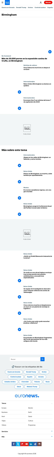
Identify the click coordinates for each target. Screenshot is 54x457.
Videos (4, 425)
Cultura (30, 421)
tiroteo (30, 7)
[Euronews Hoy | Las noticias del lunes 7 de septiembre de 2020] (38, 105)
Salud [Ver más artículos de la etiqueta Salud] (19, 387)
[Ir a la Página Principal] (7, 2)
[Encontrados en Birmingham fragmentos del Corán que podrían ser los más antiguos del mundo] (38, 342)
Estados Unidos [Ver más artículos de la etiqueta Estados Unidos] (10, 382)
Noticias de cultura (30, 65)
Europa (4, 408)
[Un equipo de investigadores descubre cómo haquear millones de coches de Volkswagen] (38, 293)
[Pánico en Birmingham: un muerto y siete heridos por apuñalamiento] (38, 178)
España (50, 7)
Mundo (30, 408)
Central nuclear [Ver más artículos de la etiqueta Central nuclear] (15, 377)
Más (3, 437)
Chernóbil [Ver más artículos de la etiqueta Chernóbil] (25, 382)
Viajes (4, 421)
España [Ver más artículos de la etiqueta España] (29, 377)
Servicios (5, 431)
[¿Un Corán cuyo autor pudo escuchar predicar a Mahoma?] (38, 326)
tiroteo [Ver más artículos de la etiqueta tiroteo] (44, 372)
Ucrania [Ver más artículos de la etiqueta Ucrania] (41, 377)
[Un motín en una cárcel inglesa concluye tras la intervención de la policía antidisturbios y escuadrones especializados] (38, 277)
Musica (26, 187)
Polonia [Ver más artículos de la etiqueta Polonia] (37, 382)
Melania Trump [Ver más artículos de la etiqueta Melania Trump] (32, 387)
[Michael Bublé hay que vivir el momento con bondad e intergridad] (38, 194)
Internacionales (29, 81)
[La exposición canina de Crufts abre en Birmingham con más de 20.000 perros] (27, 59)
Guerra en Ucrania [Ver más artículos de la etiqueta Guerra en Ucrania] (14, 372)
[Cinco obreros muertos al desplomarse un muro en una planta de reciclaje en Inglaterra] (38, 310)
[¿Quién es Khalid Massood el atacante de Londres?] (38, 261)
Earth (30, 412)
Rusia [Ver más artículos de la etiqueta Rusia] (48, 382)
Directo (48, 2)
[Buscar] (27, 359)
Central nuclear (40, 7)
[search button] (42, 359)
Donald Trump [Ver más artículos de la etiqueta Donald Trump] (31, 372)
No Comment (6, 56)
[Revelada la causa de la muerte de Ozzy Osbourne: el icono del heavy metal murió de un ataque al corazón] (38, 72)
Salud (30, 416)
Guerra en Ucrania (8, 7)
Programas (31, 425)
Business (4, 412)
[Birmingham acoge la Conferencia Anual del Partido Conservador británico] (38, 211)
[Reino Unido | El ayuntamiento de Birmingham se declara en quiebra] (38, 88)
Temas (4, 403)
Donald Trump (21, 7)
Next (3, 416)
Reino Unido (28, 171)
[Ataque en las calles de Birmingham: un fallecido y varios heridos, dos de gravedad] (38, 162)
